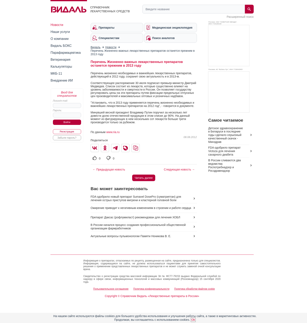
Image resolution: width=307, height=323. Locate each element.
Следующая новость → (179, 169)
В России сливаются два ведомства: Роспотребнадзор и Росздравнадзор (224, 165)
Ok (193, 319)
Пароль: (57, 110)
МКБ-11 (56, 73)
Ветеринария (60, 59)
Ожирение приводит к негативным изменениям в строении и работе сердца (141, 208)
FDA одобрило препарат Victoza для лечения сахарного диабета (224, 151)
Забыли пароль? (66, 137)
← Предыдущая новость (109, 169)
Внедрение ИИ (62, 80)
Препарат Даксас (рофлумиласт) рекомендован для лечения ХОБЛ (135, 217)
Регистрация (67, 131)
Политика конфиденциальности (151, 288)
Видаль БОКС (61, 45)
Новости (57, 25)
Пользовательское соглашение (110, 288)
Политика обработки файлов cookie (194, 288)
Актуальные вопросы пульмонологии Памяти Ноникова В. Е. (131, 236)
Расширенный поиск (240, 16)
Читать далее (144, 177)
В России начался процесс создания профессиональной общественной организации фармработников (138, 226)
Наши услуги (60, 32)
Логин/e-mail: (60, 100)
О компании (60, 38)
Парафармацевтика (66, 52)
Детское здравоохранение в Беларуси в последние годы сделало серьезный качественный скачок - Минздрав (225, 135)
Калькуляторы (61, 66)
